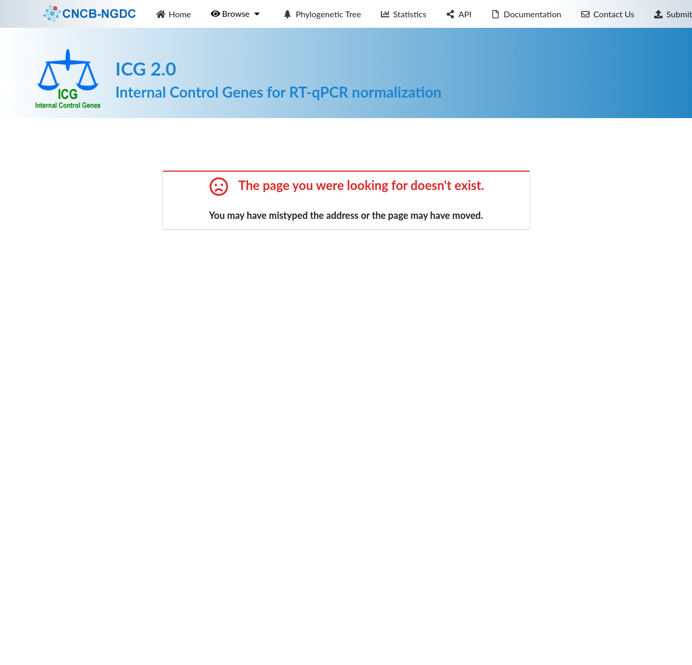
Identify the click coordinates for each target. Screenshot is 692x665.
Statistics (403, 14)
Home (173, 14)
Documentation (526, 14)
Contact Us (607, 14)
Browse (236, 13)
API (459, 14)
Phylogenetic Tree (322, 14)
